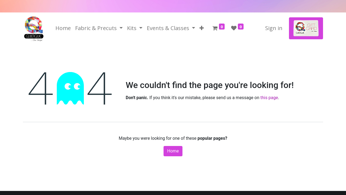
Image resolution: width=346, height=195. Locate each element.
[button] (201, 28)
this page (269, 97)
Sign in (273, 28)
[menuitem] (63, 28)
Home (173, 151)
